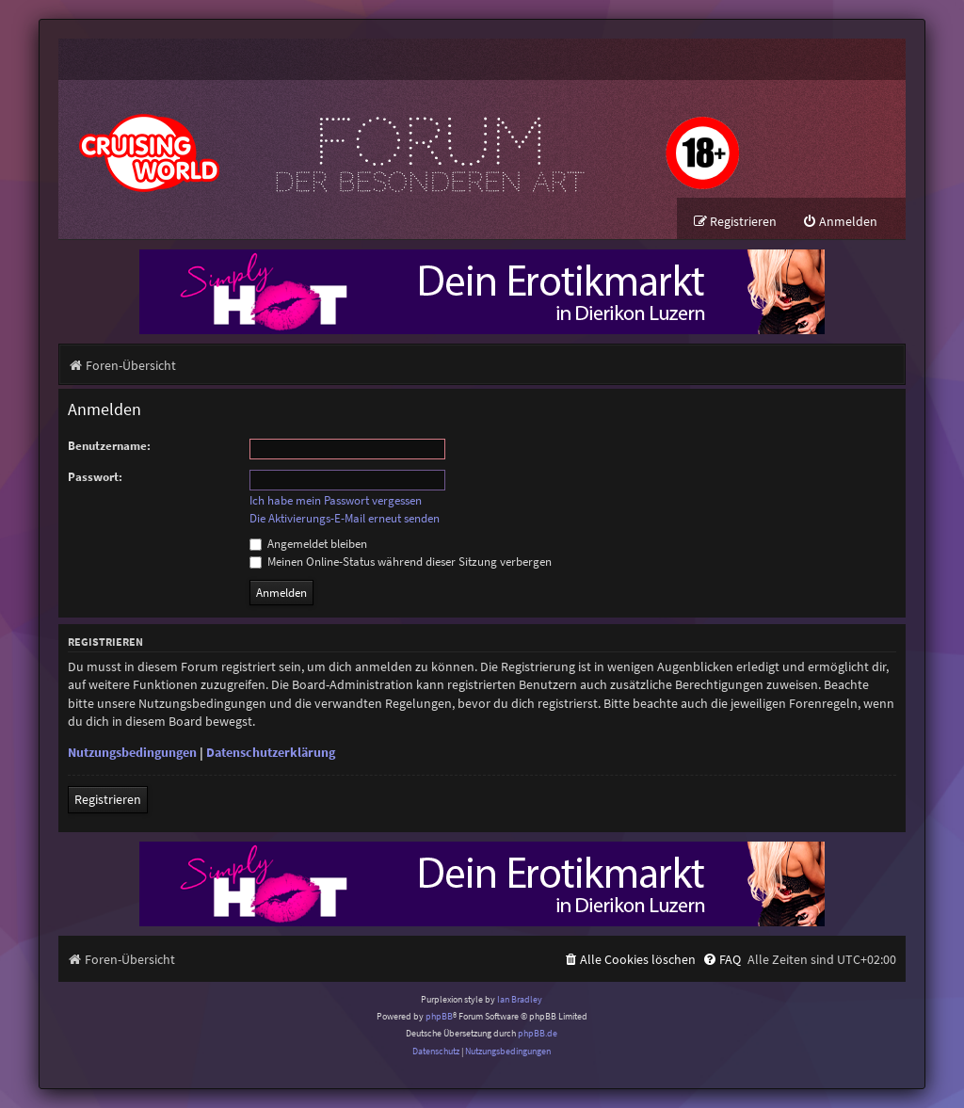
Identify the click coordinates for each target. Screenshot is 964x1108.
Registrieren (107, 799)
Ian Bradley (519, 999)
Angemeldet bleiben (308, 544)
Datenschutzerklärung (270, 752)
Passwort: (95, 477)
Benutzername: (109, 446)
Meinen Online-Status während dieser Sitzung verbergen (400, 562)
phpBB (439, 1016)
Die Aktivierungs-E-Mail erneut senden (344, 518)
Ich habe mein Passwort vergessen (335, 500)
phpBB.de (537, 1034)
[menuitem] (839, 221)
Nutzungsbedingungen (132, 752)
